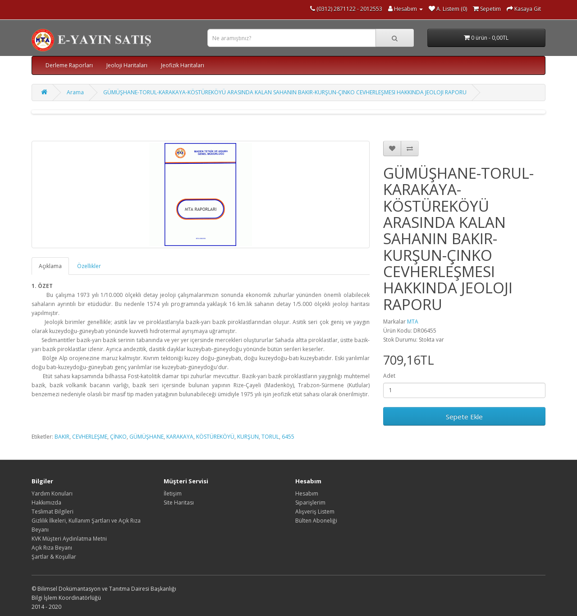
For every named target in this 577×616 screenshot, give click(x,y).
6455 (288, 436)
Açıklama (50, 266)
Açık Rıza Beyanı (52, 547)
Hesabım (306, 493)
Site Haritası (179, 502)
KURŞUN (248, 436)
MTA (412, 321)
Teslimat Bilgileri (52, 511)
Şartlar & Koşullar (54, 556)
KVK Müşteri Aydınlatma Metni (69, 538)
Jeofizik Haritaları (182, 65)
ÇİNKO (118, 436)
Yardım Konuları (52, 493)
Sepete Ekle (464, 416)
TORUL (270, 436)
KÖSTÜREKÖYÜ (215, 436)
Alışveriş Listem (314, 511)
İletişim (173, 493)
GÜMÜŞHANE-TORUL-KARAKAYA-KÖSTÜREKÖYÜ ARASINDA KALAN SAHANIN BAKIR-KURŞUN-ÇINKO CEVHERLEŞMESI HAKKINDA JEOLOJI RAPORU (285, 92)
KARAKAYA (179, 436)
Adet (389, 376)
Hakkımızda (46, 502)
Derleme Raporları (69, 65)
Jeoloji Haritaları (126, 65)
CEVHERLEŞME (89, 436)
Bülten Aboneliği (316, 520)
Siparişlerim (310, 502)
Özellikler (89, 266)
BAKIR (62, 436)
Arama (75, 92)
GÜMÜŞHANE (146, 436)
